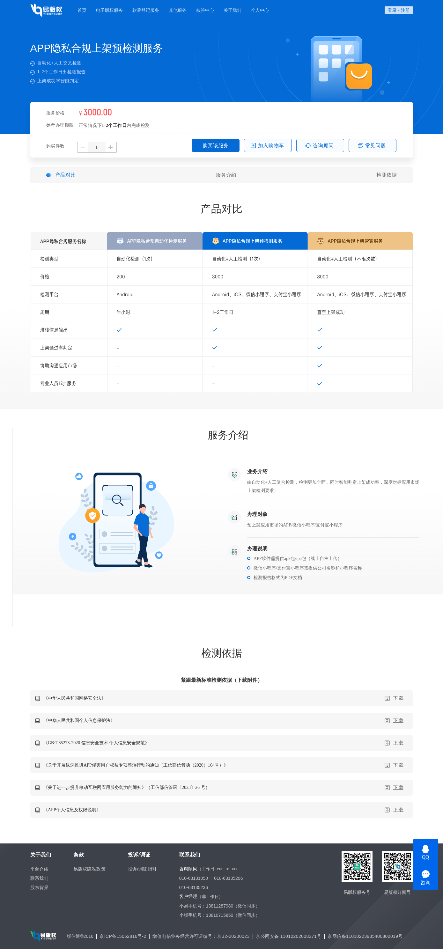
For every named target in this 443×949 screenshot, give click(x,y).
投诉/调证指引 (142, 869)
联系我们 (39, 878)
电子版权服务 (109, 10)
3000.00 (98, 112)
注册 (405, 10)
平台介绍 (39, 869)
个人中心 (260, 10)
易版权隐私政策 (89, 869)
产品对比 (65, 175)
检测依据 (386, 175)
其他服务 (178, 10)
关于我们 (232, 10)
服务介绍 (226, 175)
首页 (82, 10)
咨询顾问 (323, 145)
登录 (392, 10)
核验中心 (205, 10)
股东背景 (39, 887)
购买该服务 (216, 145)
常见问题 (375, 145)
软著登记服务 (145, 10)
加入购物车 (271, 145)
